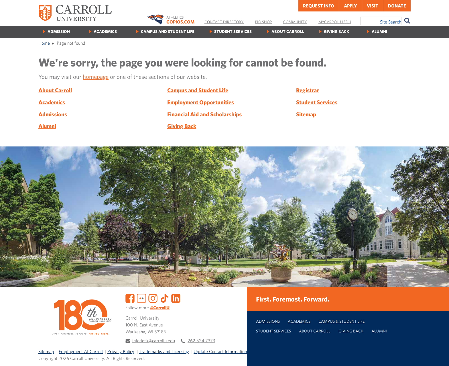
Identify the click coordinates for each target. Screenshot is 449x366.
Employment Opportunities (200, 102)
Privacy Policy (120, 351)
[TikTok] (164, 297)
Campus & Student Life (341, 321)
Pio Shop (263, 21)
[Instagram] (152, 297)
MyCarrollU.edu (334, 21)
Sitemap (306, 114)
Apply (350, 5)
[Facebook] (130, 297)
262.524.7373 (201, 340)
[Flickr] (141, 297)
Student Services (233, 31)
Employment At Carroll (81, 351)
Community (295, 21)
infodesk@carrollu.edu (153, 340)
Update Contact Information (220, 351)
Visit (372, 5)
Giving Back (336, 31)
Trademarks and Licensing (164, 351)
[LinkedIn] (175, 297)
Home (44, 43)
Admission (59, 31)
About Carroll (287, 31)
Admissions (52, 114)
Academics (105, 31)
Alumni (379, 31)
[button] (438, 355)
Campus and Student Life (167, 31)
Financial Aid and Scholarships (204, 114)
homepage (96, 76)
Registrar (307, 90)
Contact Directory (224, 21)
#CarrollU (160, 307)
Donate (397, 5)
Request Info (318, 5)
